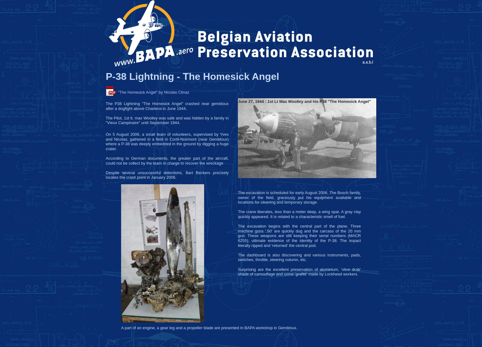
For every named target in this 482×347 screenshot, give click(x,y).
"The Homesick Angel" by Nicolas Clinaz (153, 92)
